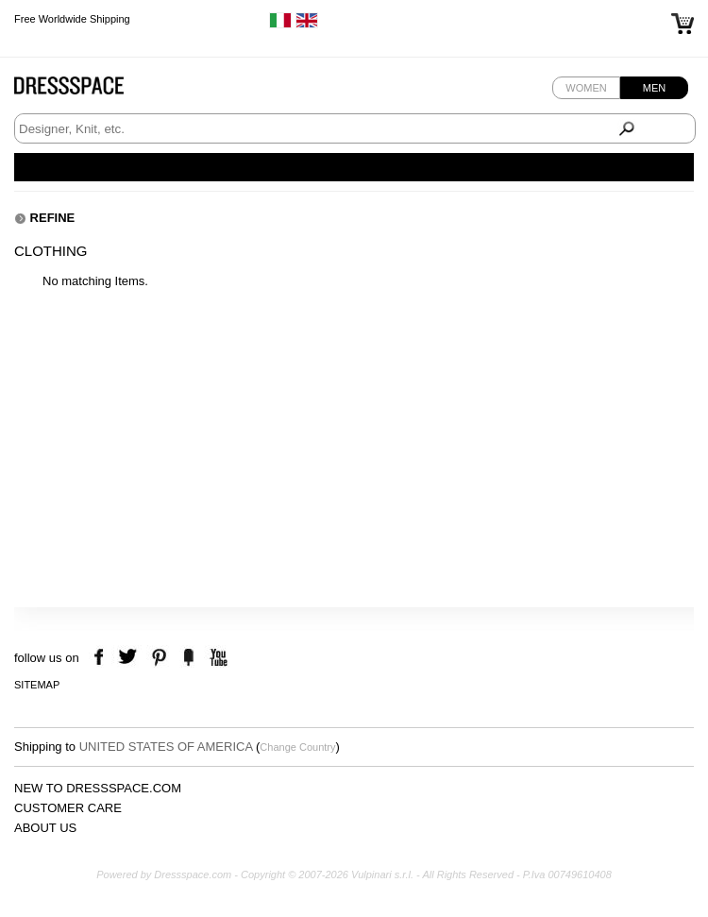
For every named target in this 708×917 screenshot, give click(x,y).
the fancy (188, 658)
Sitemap (36, 684)
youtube (216, 658)
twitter (130, 658)
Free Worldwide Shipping (72, 19)
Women (585, 87)
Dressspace (87, 90)
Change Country (297, 747)
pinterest (159, 658)
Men (654, 87)
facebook (101, 658)
